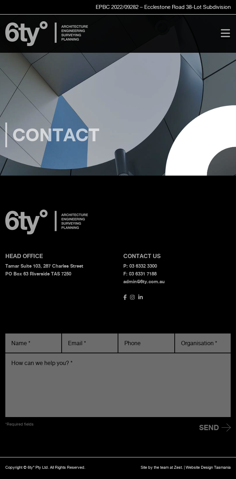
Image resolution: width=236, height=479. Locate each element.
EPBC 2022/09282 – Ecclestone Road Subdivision (163, 7)
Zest (178, 467)
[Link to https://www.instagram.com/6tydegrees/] (132, 297)
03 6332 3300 (143, 266)
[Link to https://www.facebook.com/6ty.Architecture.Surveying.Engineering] (125, 297)
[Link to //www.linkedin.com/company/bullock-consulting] (140, 297)
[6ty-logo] (46, 24)
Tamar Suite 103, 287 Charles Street (44, 266)
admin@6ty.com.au (144, 281)
